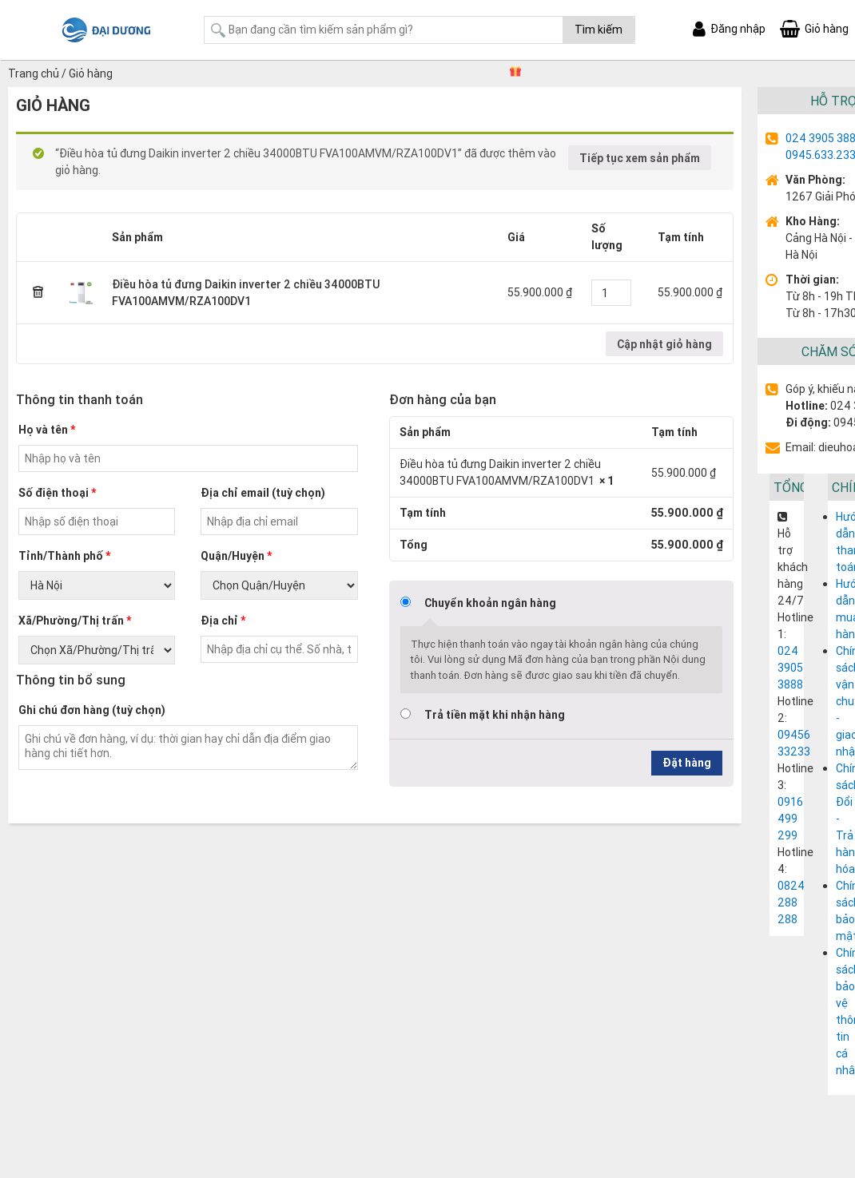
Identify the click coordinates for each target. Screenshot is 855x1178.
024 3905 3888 (790, 668)
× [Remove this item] (38, 293)
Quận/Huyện (236, 556)
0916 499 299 (790, 819)
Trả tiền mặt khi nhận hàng (494, 715)
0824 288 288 (791, 902)
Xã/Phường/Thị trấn (74, 620)
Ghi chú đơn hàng (91, 710)
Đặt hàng (686, 763)
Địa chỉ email (263, 493)
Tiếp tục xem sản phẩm (639, 158)
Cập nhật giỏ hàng (664, 344)
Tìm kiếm (598, 29)
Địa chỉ (223, 620)
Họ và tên (46, 429)
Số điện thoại (57, 493)
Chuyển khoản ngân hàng (490, 603)
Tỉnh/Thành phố (64, 556)
